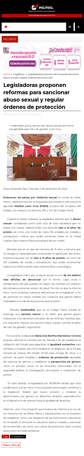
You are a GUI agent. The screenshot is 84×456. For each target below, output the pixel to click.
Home (6, 74)
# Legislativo (18, 436)
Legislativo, (36, 114)
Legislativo (19, 74)
